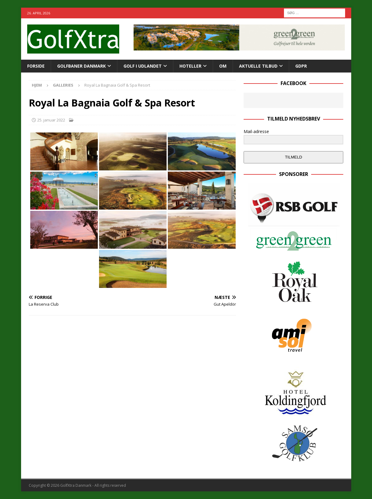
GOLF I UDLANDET (142, 66)
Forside (36, 66)
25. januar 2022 (51, 120)
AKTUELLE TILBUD (258, 66)
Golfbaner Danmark (81, 66)
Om (223, 66)
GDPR (301, 66)
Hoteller (190, 66)
